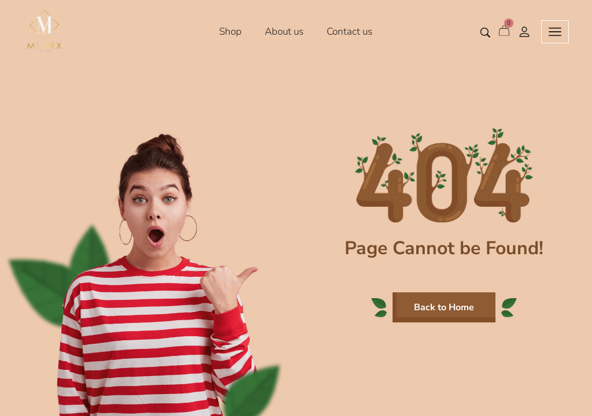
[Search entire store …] (485, 32)
